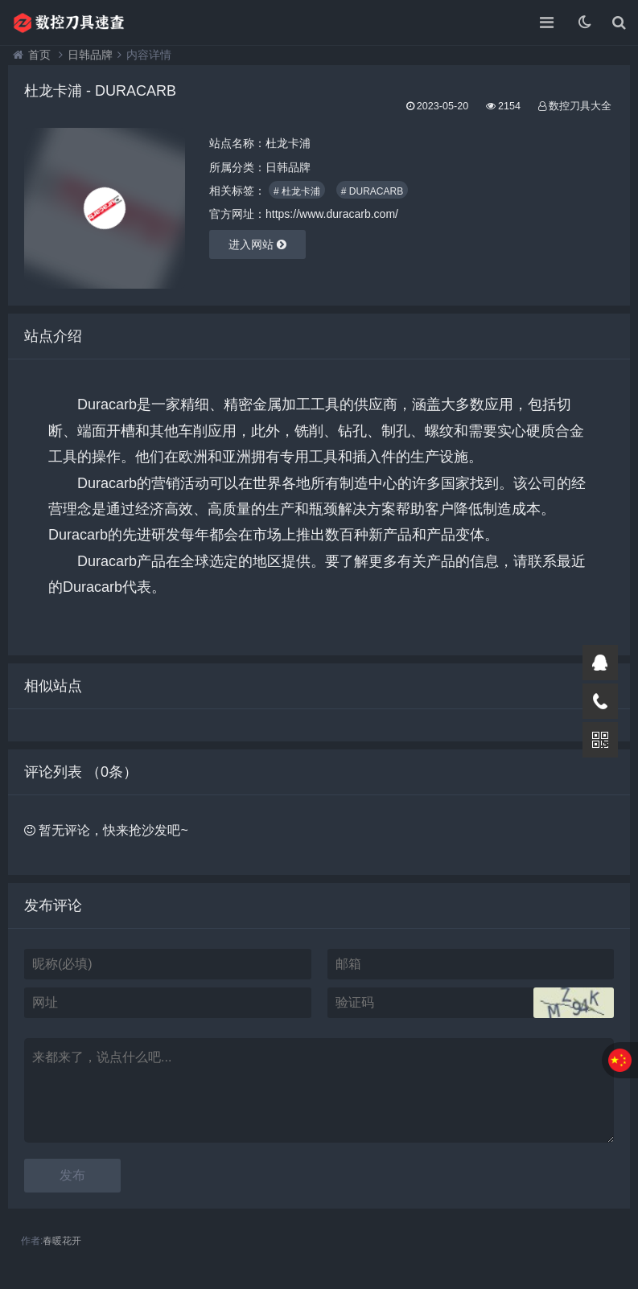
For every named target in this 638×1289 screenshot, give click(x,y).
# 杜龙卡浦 (297, 191)
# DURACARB (372, 191)
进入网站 (257, 244)
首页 (39, 54)
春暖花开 (62, 1240)
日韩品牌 (90, 54)
